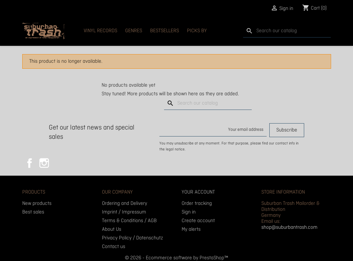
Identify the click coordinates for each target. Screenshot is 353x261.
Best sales (33, 212)
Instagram (44, 163)
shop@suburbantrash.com (289, 227)
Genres (133, 31)
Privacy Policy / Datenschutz (132, 238)
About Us (111, 229)
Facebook (29, 163)
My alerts (191, 229)
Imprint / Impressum (124, 212)
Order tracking (197, 203)
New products (36, 203)
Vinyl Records (100, 31)
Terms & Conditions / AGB (129, 221)
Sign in (189, 212)
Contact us (113, 246)
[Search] (287, 31)
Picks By (197, 31)
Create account (198, 221)
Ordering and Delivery (124, 203)
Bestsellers (164, 31)
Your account (198, 192)
